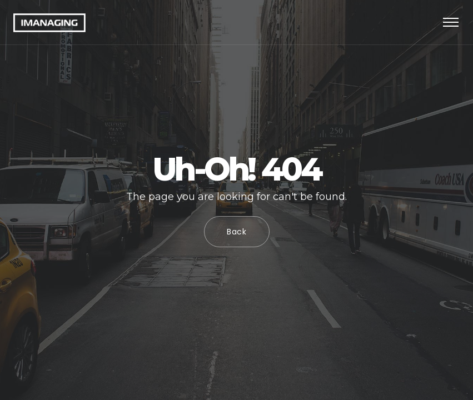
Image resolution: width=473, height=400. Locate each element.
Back (237, 231)
